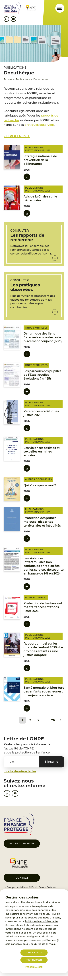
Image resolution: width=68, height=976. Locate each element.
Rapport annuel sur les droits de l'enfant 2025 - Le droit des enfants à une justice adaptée (43, 649)
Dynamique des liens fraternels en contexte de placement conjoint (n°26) (43, 337)
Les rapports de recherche (27, 237)
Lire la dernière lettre (20, 771)
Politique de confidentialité (41, 921)
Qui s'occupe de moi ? (40, 485)
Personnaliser (34, 967)
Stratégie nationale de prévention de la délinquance (40, 160)
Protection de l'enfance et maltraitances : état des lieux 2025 (43, 607)
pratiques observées (39, 125)
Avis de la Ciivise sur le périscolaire (40, 198)
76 (53, 720)
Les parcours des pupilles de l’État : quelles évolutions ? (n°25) (42, 374)
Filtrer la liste (17, 136)
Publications (22, 79)
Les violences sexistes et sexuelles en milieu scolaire (42, 451)
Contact (22, 877)
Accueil (8, 79)
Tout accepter (34, 952)
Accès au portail (21, 843)
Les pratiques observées (25, 287)
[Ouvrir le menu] (59, 8)
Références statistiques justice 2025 (41, 413)
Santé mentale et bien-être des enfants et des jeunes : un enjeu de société (44, 691)
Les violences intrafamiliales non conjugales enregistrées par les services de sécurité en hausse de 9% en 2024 (44, 566)
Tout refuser (34, 960)
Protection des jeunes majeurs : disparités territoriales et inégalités (42, 521)
